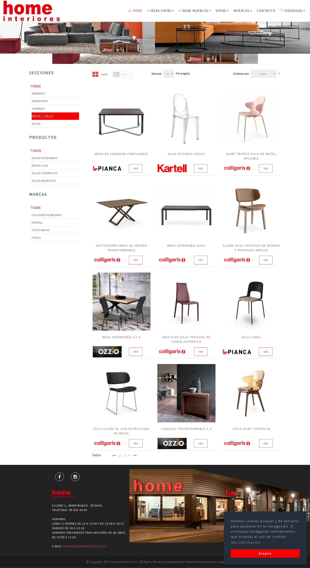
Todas (35, 86)
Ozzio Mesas (41, 230)
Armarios (38, 93)
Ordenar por (241, 74)
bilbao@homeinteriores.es (85, 546)
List (120, 74)
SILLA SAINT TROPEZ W (251, 429)
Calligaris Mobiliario (47, 215)
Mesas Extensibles (44, 158)
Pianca (36, 238)
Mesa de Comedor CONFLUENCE (121, 154)
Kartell (37, 222)
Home (135, 11)
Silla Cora (251, 337)
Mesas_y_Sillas (42, 116)
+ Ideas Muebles (195, 11)
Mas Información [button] (245, 542)
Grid (100, 74)
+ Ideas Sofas (160, 11)
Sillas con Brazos (45, 173)
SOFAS (222, 11)
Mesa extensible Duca (186, 246)
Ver (135, 168)
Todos (35, 150)
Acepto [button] (265, 553)
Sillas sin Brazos (44, 181)
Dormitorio (40, 101)
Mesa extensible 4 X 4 (121, 337)
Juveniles (38, 108)
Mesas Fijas (40, 165)
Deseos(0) (292, 11)
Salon (36, 124)
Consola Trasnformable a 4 (186, 429)
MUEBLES (243, 11)
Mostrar (157, 74)
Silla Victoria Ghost (186, 154)
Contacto (266, 11)
